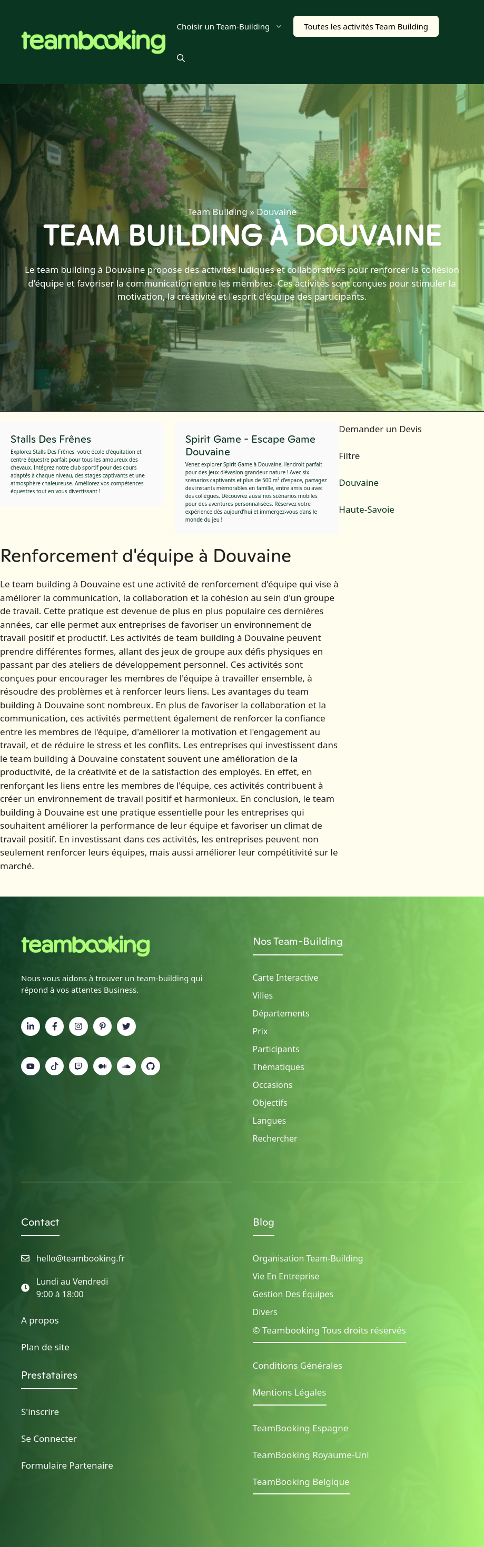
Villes (263, 995)
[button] (180, 58)
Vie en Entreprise (286, 1276)
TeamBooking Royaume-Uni (311, 1455)
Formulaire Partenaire (67, 1465)
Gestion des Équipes (293, 1294)
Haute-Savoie (366, 509)
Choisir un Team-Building (235, 26)
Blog (263, 1222)
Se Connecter (49, 1438)
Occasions (273, 1085)
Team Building (217, 212)
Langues (270, 1120)
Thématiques (278, 1067)
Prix (260, 1031)
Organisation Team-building (308, 1258)
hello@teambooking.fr (80, 1258)
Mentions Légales (290, 1392)
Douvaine (359, 482)
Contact (40, 1222)
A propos (40, 1320)
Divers (265, 1312)
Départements (281, 1013)
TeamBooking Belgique (301, 1481)
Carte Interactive (286, 977)
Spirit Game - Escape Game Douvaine (250, 445)
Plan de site (45, 1347)
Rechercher (275, 1138)
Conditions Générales (298, 1365)
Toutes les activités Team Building (366, 26)
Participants (276, 1049)
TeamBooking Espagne (301, 1428)
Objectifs (270, 1102)
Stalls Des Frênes (51, 439)
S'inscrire (40, 1412)
